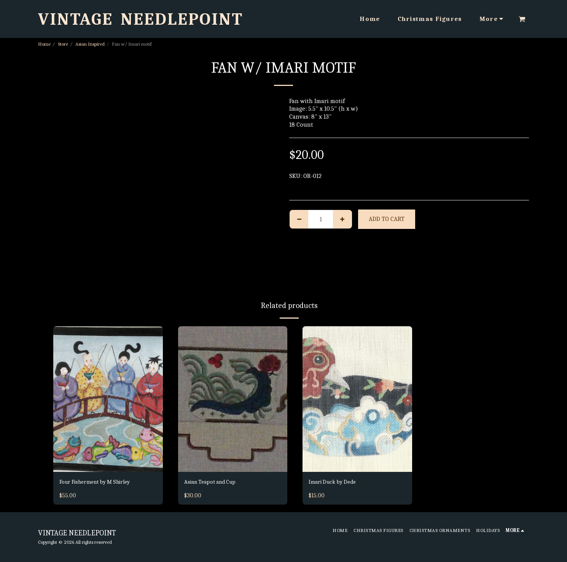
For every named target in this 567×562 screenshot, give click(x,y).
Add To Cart (387, 218)
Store (63, 44)
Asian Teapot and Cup (213, 482)
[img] (108, 399)
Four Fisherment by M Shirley (99, 482)
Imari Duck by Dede (335, 482)
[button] (522, 19)
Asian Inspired (90, 44)
